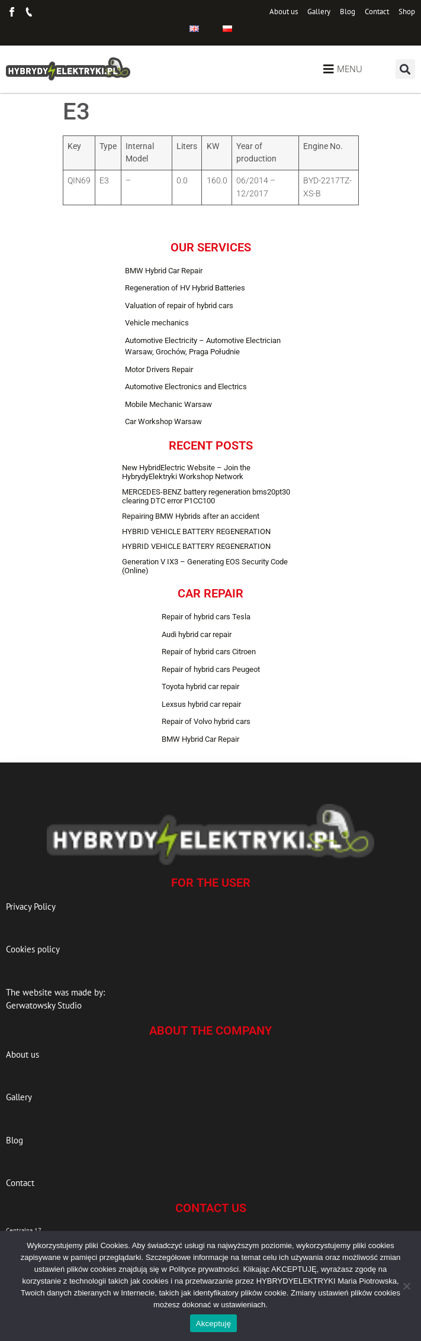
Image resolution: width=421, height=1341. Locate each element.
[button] (405, 69)
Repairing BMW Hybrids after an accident (190, 516)
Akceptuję (213, 1323)
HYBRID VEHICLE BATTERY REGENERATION (196, 531)
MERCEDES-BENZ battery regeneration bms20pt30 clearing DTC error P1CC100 (206, 496)
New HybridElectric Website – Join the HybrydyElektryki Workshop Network (186, 472)
